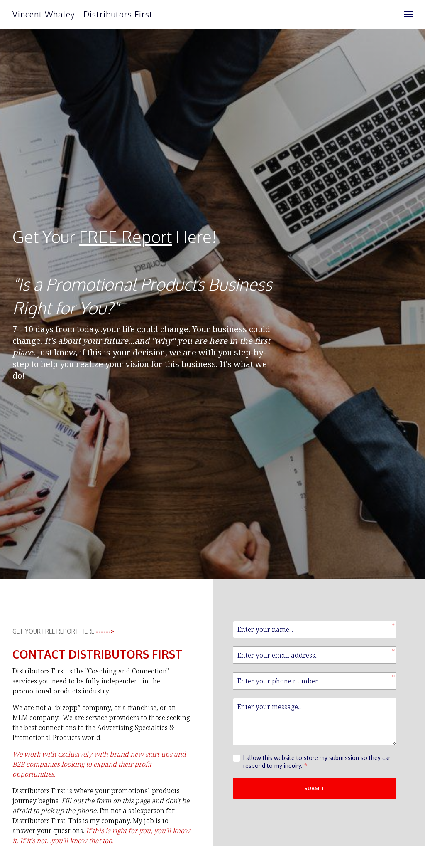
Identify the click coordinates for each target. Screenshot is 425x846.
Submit (314, 788)
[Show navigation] (406, 14)
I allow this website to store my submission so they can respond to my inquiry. (317, 762)
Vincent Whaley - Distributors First (82, 14)
